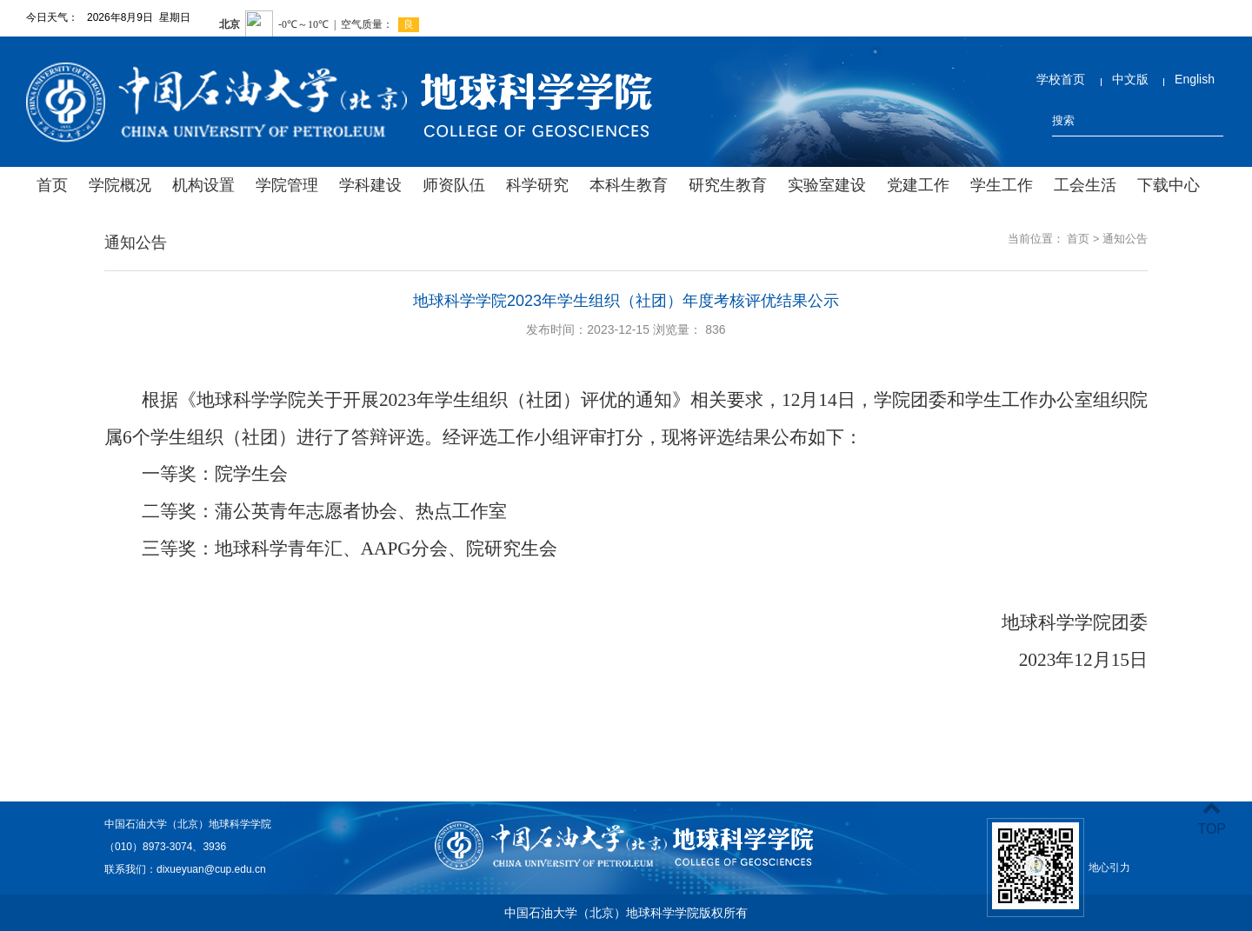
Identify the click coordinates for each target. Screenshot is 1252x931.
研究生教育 (728, 185)
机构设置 (203, 185)
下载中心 (1168, 185)
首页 (52, 185)
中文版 (1130, 79)
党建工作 (918, 185)
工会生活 (1085, 185)
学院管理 (287, 185)
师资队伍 (454, 185)
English (1195, 79)
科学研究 (537, 185)
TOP (1211, 818)
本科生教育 (628, 185)
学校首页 (1060, 79)
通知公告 (1125, 238)
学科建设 (370, 185)
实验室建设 (827, 185)
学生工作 (1001, 185)
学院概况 (120, 185)
